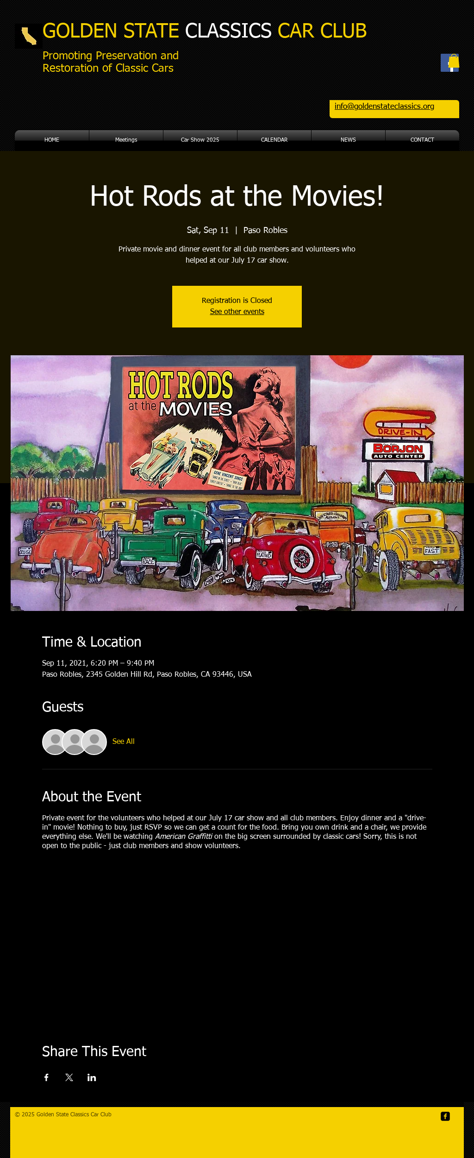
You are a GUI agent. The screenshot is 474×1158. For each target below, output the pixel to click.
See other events (237, 312)
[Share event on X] (69, 1077)
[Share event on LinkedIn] (91, 1077)
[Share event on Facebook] (46, 1077)
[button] (454, 61)
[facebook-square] (445, 1116)
